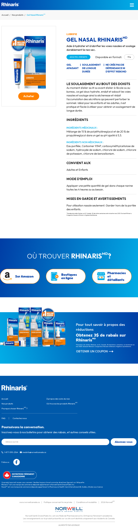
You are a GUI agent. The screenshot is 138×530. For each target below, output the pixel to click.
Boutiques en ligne (69, 275)
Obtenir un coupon (92, 351)
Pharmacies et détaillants (116, 275)
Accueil (4, 15)
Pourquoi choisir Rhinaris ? (14, 408)
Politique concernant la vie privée (58, 501)
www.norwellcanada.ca (29, 501)
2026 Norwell (108, 501)
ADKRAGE (75, 524)
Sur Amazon (24, 276)
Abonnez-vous (123, 441)
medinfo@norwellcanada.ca (34, 451)
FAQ (3, 417)
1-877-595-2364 (11, 451)
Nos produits (17, 15)
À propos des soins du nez (58, 398)
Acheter (28, 96)
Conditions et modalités (86, 501)
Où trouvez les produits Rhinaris (61, 403)
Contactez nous (20, 417)
